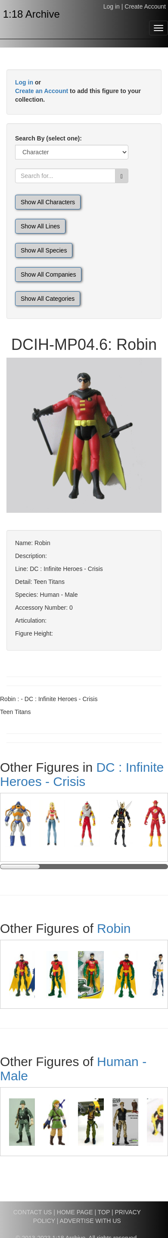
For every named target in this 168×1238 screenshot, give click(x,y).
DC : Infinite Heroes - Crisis (82, 774)
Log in (111, 6)
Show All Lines (40, 226)
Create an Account (41, 90)
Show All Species (44, 250)
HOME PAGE (75, 1212)
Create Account (145, 6)
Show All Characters (48, 202)
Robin (114, 928)
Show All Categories (48, 298)
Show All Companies (48, 274)
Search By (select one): (48, 138)
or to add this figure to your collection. (78, 91)
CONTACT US (32, 1212)
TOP (104, 1212)
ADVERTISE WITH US (90, 1220)
